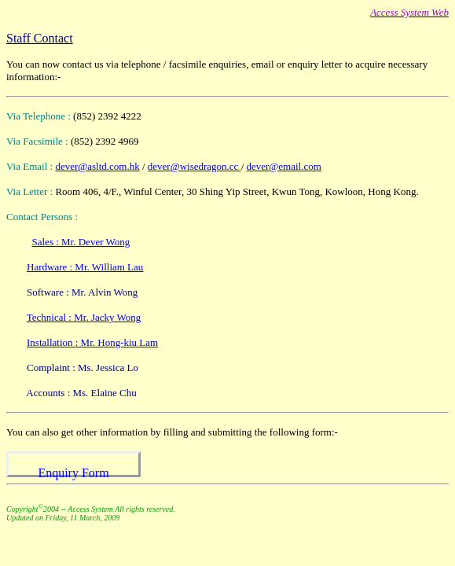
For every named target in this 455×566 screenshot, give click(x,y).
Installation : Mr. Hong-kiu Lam (92, 342)
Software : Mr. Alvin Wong (82, 292)
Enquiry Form (73, 473)
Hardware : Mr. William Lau (85, 267)
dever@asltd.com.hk (97, 166)
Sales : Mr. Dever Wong (81, 242)
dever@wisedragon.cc (194, 166)
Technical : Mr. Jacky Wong (84, 317)
